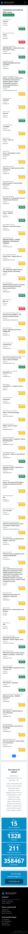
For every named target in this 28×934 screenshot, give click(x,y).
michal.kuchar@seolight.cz (13, 899)
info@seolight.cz (14, 876)
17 (17, 756)
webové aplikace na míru (22, 932)
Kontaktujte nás (14, 881)
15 (10, 756)
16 (14, 756)
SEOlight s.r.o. (20, 931)
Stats (26, 931)
